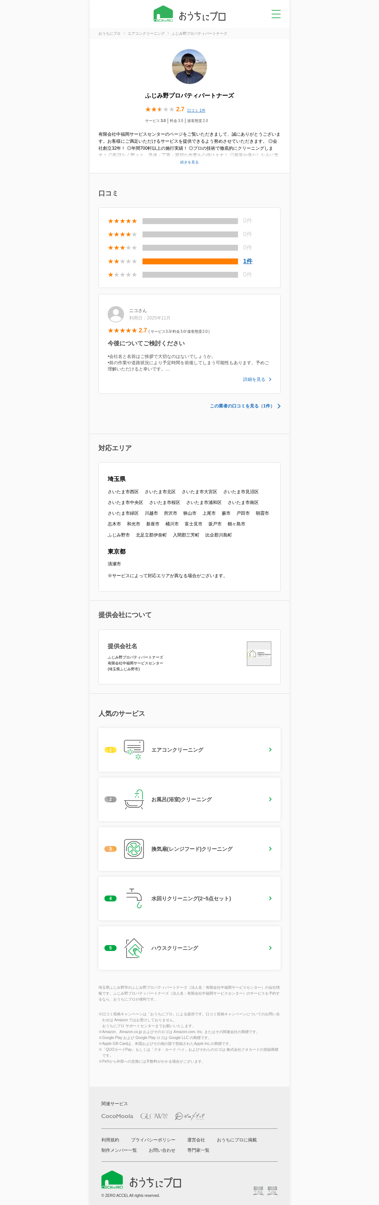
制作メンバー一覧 (119, 1150)
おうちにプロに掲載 (237, 1140)
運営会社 (196, 1140)
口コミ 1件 (196, 110)
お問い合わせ (162, 1150)
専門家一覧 (198, 1150)
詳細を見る (254, 379)
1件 (247, 261)
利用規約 (110, 1140)
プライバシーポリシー (153, 1140)
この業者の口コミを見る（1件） (242, 406)
